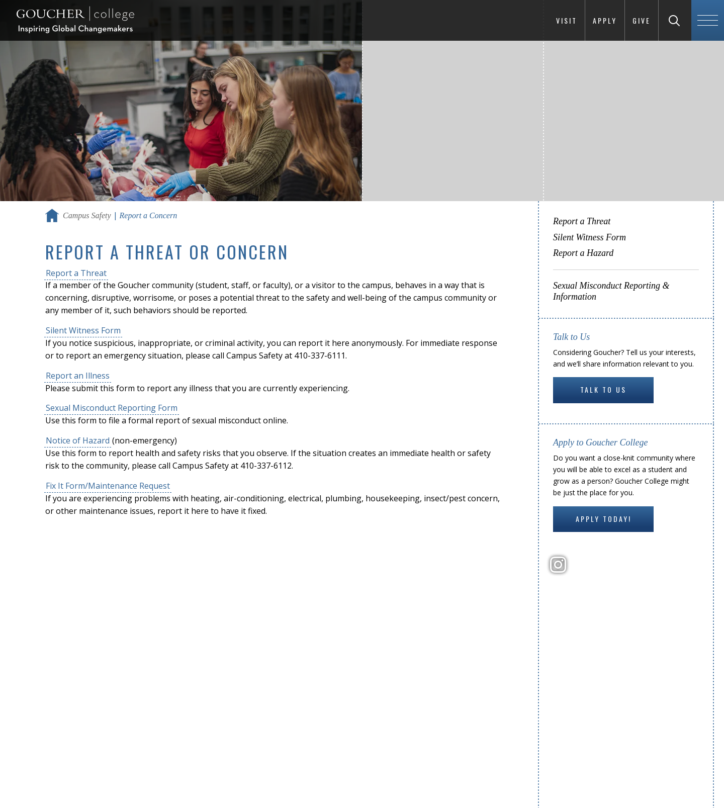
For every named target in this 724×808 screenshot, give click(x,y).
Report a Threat (76, 273)
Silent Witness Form (83, 330)
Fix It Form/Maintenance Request (108, 485)
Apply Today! (603, 518)
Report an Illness (78, 375)
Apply (605, 20)
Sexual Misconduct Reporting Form (111, 407)
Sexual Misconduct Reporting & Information (611, 291)
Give (641, 20)
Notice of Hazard (78, 440)
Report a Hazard (583, 253)
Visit (566, 20)
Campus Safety (87, 215)
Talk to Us (603, 389)
